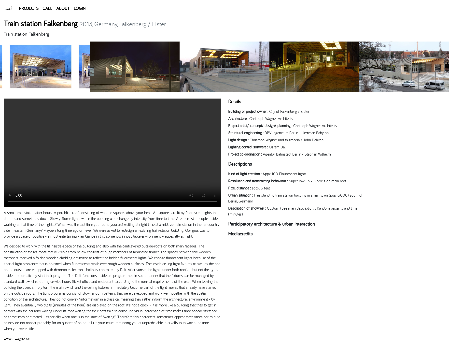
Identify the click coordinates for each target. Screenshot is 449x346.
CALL (47, 8)
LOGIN (79, 8)
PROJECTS (29, 8)
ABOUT (63, 8)
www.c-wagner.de (17, 338)
